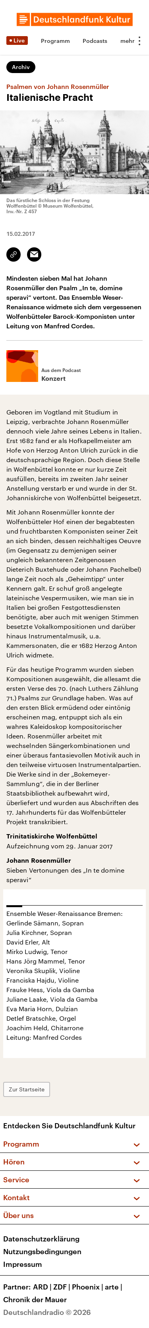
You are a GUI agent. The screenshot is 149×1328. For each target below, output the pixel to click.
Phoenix (88, 1286)
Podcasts (95, 40)
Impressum (22, 1264)
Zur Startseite (27, 1089)
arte (114, 1286)
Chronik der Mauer (35, 1299)
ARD (43, 1286)
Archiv (21, 67)
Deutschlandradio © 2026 (47, 1312)
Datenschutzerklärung (41, 1238)
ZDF (62, 1286)
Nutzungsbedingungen (42, 1251)
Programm (55, 40)
